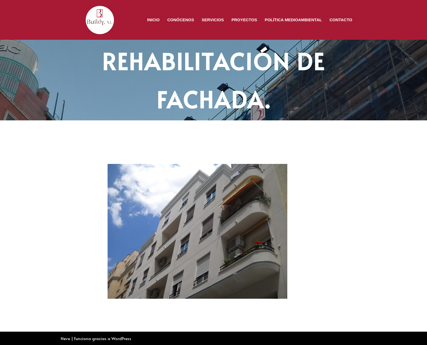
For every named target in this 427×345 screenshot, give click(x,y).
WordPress (121, 338)
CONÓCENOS (180, 19)
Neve (65, 338)
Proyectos (244, 19)
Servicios (213, 19)
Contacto (341, 19)
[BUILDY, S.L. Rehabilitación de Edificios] (99, 20)
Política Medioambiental (293, 19)
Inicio (153, 19)
